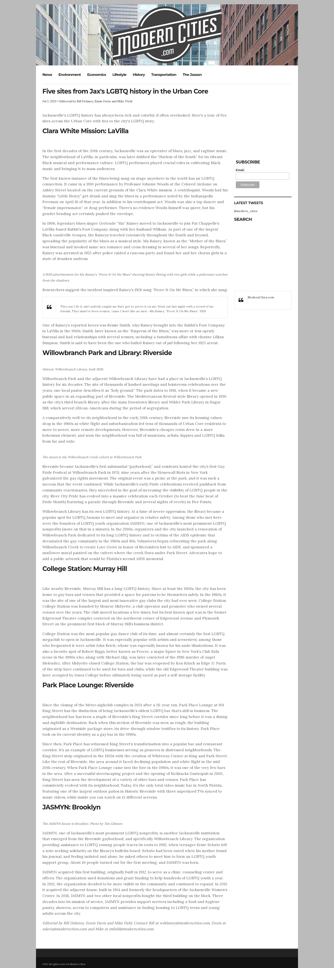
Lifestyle (119, 74)
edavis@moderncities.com (64, 929)
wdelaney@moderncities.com (185, 923)
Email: (240, 170)
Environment (69, 74)
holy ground (122, 390)
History (139, 74)
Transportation (163, 74)
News (47, 74)
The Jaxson (192, 74)
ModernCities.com (261, 297)
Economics (96, 74)
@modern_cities (246, 211)
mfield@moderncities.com (131, 929)
